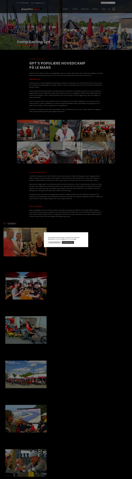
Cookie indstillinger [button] (54, 242)
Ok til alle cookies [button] (68, 242)
